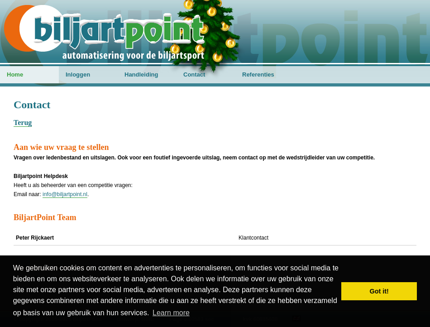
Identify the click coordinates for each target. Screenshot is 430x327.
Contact (194, 74)
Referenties (258, 74)
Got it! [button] (379, 291)
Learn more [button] (171, 313)
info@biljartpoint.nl (65, 194)
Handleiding (141, 74)
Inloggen (78, 74)
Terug (23, 122)
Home (15, 74)
